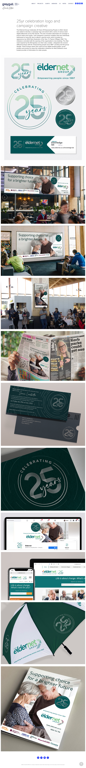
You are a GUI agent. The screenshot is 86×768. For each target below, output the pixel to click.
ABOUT (33, 3)
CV (60, 3)
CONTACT (70, 3)
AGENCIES (54, 3)
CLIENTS (47, 3)
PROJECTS (40, 3)
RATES (64, 3)
